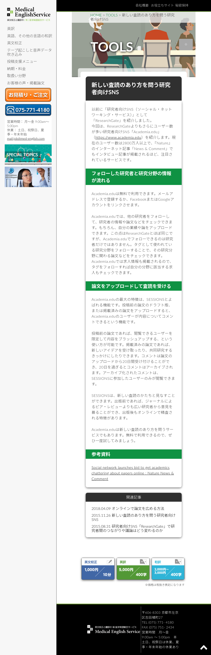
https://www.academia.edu (118, 137)
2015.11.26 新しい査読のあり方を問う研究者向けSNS (134, 517)
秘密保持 (181, 5)
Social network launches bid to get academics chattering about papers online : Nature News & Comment (133, 473)
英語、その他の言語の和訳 (29, 36)
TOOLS (112, 15)
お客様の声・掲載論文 (26, 83)
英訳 (11, 28)
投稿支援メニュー (22, 61)
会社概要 (142, 5)
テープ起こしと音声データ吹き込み (29, 52)
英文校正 (14, 43)
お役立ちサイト (162, 5)
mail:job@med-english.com (26, 138)
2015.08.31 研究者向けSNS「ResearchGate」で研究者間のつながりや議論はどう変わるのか (133, 528)
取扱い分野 (16, 75)
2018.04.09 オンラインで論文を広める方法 (128, 508)
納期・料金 (16, 68)
